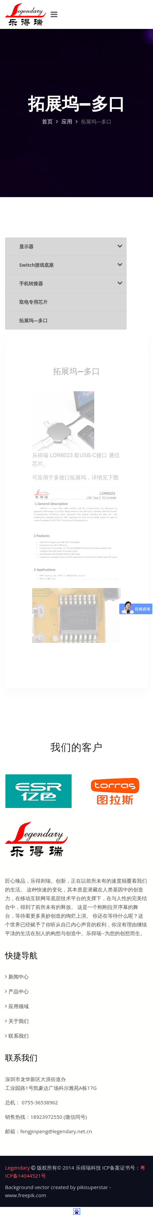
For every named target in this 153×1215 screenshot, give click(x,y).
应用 (66, 121)
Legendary (17, 1167)
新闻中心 (18, 976)
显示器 (71, 246)
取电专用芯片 (33, 302)
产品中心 (18, 991)
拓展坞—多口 (33, 320)
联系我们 (18, 1035)
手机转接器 (71, 283)
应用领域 (18, 1006)
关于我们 (18, 1021)
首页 (47, 121)
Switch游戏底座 (71, 264)
